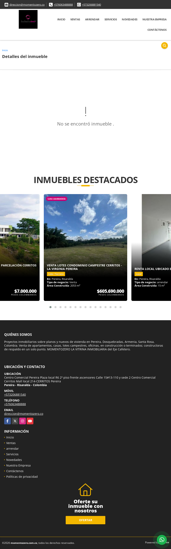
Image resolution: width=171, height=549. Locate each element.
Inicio (61, 19)
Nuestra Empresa (154, 19)
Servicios (110, 19)
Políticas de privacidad (22, 477)
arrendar (92, 19)
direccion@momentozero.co (27, 4)
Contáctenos (157, 30)
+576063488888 (63, 4)
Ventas (75, 19)
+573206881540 (91, 4)
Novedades (129, 19)
